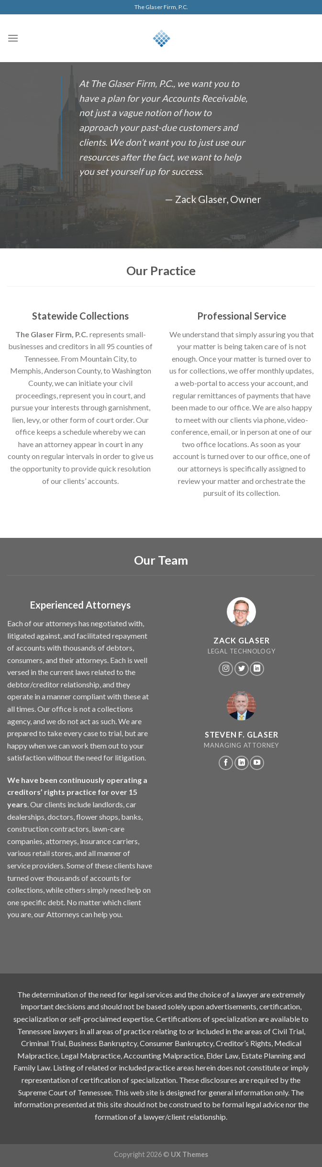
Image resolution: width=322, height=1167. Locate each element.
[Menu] (13, 38)
